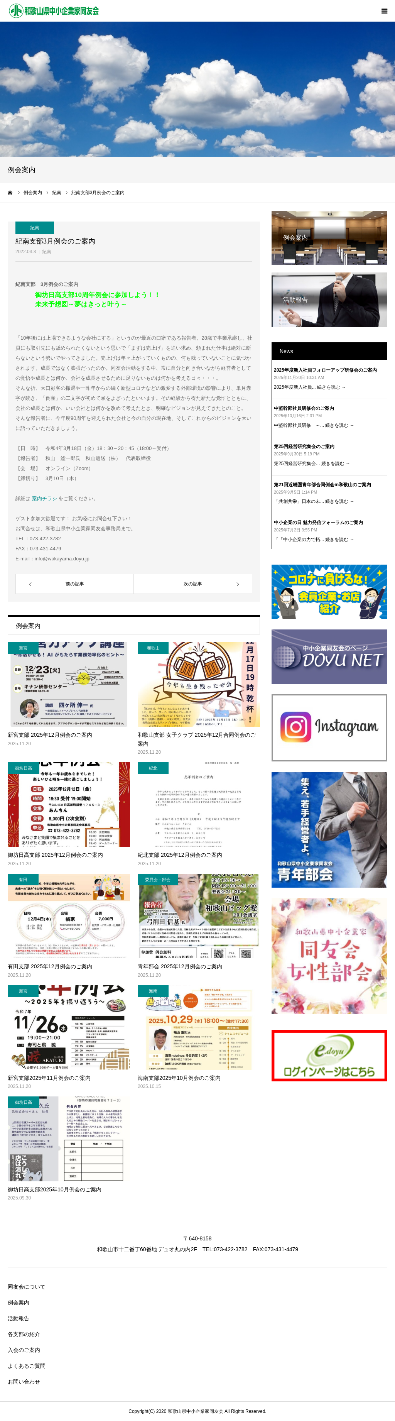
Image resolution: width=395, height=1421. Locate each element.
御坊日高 (23, 768)
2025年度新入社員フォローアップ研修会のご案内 (325, 370)
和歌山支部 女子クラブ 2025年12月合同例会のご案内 (197, 739)
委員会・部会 (157, 879)
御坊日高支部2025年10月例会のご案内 (54, 1189)
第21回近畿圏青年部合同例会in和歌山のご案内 (322, 484)
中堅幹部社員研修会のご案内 (304, 408)
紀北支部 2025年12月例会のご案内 (180, 855)
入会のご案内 (24, 1350)
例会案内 (18, 1302)
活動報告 (18, 1318)
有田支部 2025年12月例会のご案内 (50, 966)
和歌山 (153, 648)
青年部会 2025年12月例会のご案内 (180, 966)
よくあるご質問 (27, 1366)
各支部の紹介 (24, 1334)
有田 (23, 879)
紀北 (153, 768)
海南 (153, 991)
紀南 (46, 251)
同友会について (27, 1287)
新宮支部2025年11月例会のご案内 (49, 1078)
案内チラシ (44, 498)
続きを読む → (331, 387)
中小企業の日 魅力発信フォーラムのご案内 (318, 522)
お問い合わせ (24, 1382)
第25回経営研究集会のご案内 (304, 446)
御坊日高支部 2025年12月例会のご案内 (55, 855)
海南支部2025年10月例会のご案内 (179, 1078)
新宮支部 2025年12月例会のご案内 (50, 735)
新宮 (23, 648)
